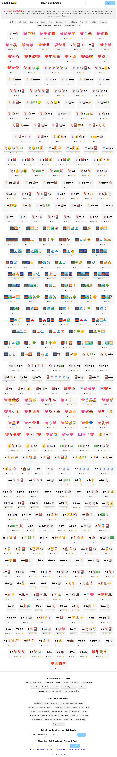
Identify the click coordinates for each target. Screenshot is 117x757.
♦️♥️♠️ (72, 652)
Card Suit (93, 22)
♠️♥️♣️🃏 (34, 503)
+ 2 (79, 25)
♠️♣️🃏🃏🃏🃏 (104, 469)
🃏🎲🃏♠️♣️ (79, 91)
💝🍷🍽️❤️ (33, 434)
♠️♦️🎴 (38, 514)
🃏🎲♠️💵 (103, 102)
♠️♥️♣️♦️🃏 (49, 503)
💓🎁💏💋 (12, 400)
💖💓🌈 (107, 400)
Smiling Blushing (43, 711)
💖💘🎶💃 (12, 411)
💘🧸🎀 (103, 423)
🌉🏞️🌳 (103, 285)
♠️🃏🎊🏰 (29, 457)
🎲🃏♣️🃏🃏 (35, 365)
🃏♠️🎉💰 (73, 148)
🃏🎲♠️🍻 (85, 102)
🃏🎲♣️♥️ (104, 114)
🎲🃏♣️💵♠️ (56, 365)
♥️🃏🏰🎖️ (87, 583)
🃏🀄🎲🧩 (31, 68)
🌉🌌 (83, 251)
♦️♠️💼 (70, 640)
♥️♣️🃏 (75, 606)
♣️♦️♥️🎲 (56, 583)
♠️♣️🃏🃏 (64, 469)
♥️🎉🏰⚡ (105, 583)
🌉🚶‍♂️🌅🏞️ (85, 343)
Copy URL (75, 746)
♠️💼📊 (26, 469)
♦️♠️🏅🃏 (44, 640)
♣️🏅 (8, 549)
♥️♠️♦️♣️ (63, 606)
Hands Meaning (80, 719)
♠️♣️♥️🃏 (104, 480)
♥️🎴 (92, 45)
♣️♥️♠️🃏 (20, 572)
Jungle (33, 711)
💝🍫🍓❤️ (13, 434)
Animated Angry (57, 711)
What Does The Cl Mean (53, 719)
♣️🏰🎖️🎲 (70, 549)
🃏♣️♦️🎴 (53, 217)
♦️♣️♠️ (49, 652)
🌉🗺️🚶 (65, 308)
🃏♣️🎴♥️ (76, 205)
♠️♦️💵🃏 (103, 514)
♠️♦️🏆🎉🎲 (70, 514)
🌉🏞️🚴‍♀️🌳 (69, 297)
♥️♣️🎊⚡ (90, 606)
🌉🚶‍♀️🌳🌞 (48, 343)
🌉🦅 (57, 354)
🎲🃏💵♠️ (88, 354)
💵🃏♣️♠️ (83, 446)
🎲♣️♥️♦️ (37, 377)
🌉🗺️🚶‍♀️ (101, 308)
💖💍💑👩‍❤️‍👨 (89, 400)
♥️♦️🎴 (60, 617)
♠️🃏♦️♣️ (107, 457)
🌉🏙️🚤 (50, 285)
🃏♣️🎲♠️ (60, 205)
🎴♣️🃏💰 (24, 388)
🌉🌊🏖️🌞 (83, 239)
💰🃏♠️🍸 (105, 434)
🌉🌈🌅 (101, 228)
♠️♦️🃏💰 (107, 503)
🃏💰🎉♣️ (59, 136)
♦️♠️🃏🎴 (106, 629)
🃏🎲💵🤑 (33, 102)
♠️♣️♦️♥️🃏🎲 (63, 491)
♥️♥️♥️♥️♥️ (11, 617)
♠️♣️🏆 (91, 480)
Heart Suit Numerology (72, 691)
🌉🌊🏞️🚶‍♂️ (34, 251)
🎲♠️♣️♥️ (89, 365)
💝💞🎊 (51, 434)
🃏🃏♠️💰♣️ (102, 68)
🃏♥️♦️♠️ (79, 217)
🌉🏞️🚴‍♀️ (50, 297)
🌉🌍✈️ (44, 262)
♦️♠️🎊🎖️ (29, 640)
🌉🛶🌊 (43, 354)
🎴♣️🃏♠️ (41, 388)
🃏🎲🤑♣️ (53, 102)
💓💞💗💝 (67, 33)
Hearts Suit (103, 22)
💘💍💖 (50, 423)
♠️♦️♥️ (61, 526)
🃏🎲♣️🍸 (64, 114)
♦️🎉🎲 (46, 629)
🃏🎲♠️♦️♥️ (45, 114)
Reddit (71, 749)
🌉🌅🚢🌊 (71, 228)
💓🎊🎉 (29, 33)
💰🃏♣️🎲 (14, 446)
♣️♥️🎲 (108, 560)
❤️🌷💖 (106, 45)
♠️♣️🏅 (78, 480)
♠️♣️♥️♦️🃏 (34, 491)
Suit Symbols (60, 22)
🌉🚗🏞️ (65, 320)
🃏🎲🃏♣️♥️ (100, 91)
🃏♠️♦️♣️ (60, 194)
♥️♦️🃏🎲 (26, 617)
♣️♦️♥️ (44, 583)
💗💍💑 (86, 33)
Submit (81, 735)
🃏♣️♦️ (23, 217)
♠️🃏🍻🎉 (11, 457)
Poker (51, 22)
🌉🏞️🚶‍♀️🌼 (89, 297)
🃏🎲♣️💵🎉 (84, 114)
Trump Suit (83, 22)
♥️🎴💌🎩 (40, 594)
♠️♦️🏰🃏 (87, 514)
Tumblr (76, 749)
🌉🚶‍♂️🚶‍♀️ (10, 354)
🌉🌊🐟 (52, 251)
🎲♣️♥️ (24, 377)
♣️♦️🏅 (21, 583)
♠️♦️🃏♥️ (26, 514)
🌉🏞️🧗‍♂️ (16, 308)
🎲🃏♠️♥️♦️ (15, 365)
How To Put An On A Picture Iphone (78, 707)
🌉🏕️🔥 (105, 262)
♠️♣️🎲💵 (64, 480)
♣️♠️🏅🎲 (107, 549)
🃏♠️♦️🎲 (10, 194)
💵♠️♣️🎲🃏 (101, 446)
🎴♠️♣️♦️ (109, 377)
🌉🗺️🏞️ (48, 308)
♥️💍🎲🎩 (73, 594)
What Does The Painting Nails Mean (39, 707)
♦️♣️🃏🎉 (35, 652)
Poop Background (58, 724)
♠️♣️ (38, 468)
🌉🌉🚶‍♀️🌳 (46, 239)
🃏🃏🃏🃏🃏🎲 (55, 68)
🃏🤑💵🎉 (36, 148)
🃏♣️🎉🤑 (10, 205)
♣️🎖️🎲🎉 (77, 537)
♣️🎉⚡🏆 (59, 537)
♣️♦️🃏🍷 (46, 572)
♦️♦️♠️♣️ (83, 652)
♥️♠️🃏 (11, 606)
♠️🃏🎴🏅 (61, 457)
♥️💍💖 (89, 594)
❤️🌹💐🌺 (52, 56)
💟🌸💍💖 (86, 434)
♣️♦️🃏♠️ (109, 572)
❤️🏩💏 (87, 56)
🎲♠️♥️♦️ (103, 365)
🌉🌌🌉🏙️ (99, 251)
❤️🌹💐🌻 (99, 652)
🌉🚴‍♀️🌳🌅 (97, 331)
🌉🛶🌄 (26, 354)
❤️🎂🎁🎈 (58, 663)
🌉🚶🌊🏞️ (12, 343)
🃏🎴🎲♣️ (58, 125)
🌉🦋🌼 (71, 354)
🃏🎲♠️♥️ (29, 114)
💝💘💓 (27, 45)
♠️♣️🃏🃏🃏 (82, 469)
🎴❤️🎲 (69, 388)
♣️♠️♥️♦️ (51, 560)
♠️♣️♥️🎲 (7, 491)
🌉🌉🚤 (28, 239)
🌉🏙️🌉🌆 (101, 274)
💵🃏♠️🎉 (66, 446)
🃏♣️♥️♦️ (10, 217)
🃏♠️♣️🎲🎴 (12, 182)
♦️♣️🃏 (109, 640)
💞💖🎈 (60, 45)
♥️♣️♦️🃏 (105, 606)
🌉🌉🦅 (65, 239)
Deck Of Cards (72, 22)
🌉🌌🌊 (11, 262)
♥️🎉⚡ (10, 594)
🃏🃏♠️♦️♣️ (67, 79)
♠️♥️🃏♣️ (8, 503)
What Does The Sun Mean (79, 715)
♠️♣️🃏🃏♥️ (35, 480)
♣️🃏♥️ (44, 537)
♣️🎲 (92, 537)
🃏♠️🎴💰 (45, 159)
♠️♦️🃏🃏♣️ (91, 503)
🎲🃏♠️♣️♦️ (106, 354)
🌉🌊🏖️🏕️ (103, 239)
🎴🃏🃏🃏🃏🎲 (58, 377)
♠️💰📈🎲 (10, 469)
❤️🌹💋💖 (32, 56)
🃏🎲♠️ (69, 102)
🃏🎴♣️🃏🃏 (23, 136)
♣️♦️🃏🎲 (62, 572)
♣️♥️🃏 (80, 560)
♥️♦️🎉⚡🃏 (44, 617)
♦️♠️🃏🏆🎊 (11, 640)
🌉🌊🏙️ (16, 251)
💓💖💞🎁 (47, 33)
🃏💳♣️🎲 (96, 136)
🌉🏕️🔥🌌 (16, 274)
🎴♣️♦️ (55, 388)
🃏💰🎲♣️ (78, 136)
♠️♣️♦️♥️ (47, 491)
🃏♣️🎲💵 (43, 205)
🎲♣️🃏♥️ (9, 377)
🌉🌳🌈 (77, 262)
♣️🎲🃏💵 (107, 537)
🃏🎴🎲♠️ (40, 125)
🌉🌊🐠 (69, 251)
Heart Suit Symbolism (44, 26)
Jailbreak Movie (37, 719)
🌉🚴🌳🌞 (77, 331)
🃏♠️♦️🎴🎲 (44, 194)
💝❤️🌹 (44, 45)
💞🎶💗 (68, 434)
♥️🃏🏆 (70, 583)
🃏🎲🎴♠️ (14, 102)
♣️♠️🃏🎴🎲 (89, 549)
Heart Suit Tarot (69, 26)
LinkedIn (57, 749)
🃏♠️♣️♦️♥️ (67, 182)
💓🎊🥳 (30, 400)
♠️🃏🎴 (45, 457)
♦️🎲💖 (60, 629)
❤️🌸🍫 (14, 56)
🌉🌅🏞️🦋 (50, 228)
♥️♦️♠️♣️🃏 (104, 617)
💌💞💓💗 (88, 388)
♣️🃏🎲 (86, 526)
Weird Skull (37, 703)
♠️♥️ (79, 491)
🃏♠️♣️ (71, 171)
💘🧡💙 (87, 423)
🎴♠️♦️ (8, 388)
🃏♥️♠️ (67, 217)
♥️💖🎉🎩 (105, 594)
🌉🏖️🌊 (34, 274)
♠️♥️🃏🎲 (92, 491)
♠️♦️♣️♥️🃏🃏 (46, 526)
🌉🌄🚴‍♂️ (16, 228)
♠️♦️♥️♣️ (72, 526)
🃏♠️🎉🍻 (55, 148)
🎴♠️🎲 (79, 377)
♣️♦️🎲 (9, 583)
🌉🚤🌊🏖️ (56, 331)
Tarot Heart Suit (56, 691)
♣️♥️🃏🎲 (94, 560)
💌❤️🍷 (106, 388)
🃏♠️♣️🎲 (101, 171)
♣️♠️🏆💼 (11, 560)
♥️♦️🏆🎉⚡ (75, 617)
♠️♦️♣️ (30, 526)
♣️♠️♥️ (40, 560)
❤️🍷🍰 (71, 56)
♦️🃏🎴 (32, 629)
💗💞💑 (87, 411)
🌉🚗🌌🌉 (46, 320)
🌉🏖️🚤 (50, 274)
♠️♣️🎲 (50, 480)
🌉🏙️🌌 (14, 285)
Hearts (43, 22)
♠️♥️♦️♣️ (76, 503)
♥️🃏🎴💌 (77, 45)
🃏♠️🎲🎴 (91, 148)
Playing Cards (22, 22)
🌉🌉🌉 (12, 239)
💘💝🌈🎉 (69, 423)
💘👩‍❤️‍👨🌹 (14, 423)
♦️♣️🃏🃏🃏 (17, 652)
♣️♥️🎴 (7, 572)
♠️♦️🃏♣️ (12, 514)
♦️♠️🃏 (73, 629)
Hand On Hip (76, 711)
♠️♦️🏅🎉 (52, 514)
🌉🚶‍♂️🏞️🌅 (105, 343)
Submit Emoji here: (38, 735)
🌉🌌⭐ (28, 262)
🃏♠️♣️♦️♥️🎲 (104, 182)
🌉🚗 (30, 320)
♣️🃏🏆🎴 (10, 537)
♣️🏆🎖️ (53, 549)
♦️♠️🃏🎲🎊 (88, 629)
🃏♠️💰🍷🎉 (101, 159)
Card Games (34, 22)
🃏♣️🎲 (26, 205)
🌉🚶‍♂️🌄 (67, 343)
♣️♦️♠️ (32, 583)
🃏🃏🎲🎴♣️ (81, 68)
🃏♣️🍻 (88, 194)
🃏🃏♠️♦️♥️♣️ (85, 79)
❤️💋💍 (103, 56)
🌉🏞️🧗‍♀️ (107, 297)
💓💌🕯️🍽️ (69, 400)
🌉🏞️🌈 (87, 285)
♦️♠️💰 (58, 640)
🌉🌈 (87, 228)
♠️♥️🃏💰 (108, 491)
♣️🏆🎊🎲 (37, 549)
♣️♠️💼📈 (27, 560)
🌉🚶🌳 (30, 343)
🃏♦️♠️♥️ (107, 217)
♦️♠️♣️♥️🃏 (95, 640)
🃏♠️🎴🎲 (27, 159)
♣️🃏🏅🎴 (102, 526)
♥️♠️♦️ (38, 606)
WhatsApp (84, 749)
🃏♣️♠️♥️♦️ (92, 205)
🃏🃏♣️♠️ (104, 79)
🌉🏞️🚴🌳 (32, 297)
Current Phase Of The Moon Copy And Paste (43, 715)
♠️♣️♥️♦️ (20, 491)
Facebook (49, 749)
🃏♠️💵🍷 (38, 171)
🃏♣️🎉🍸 (105, 194)
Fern (66, 711)
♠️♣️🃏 (50, 469)
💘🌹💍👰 (105, 411)
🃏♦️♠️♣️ (93, 217)
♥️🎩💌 (24, 594)
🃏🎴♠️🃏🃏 (96, 125)
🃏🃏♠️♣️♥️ (14, 79)
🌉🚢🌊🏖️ (20, 331)
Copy (12, 38)
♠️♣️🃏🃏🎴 (16, 480)
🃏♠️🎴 (11, 159)
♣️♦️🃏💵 (94, 572)
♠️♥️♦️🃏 (63, 503)
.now (8, 3)
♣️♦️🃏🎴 (78, 572)
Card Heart (57, 26)
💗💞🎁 (102, 33)
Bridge (12, 22)
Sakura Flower (58, 707)
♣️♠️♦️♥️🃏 (65, 560)
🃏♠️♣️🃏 (85, 171)
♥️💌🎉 (56, 594)
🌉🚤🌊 (38, 331)
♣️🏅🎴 (20, 549)
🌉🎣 (91, 262)
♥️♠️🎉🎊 (25, 606)
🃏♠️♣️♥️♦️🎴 (50, 182)
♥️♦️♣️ (8, 629)
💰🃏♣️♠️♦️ (48, 446)
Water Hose (64, 715)
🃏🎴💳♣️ (77, 125)
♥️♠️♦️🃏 (50, 606)
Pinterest (64, 749)
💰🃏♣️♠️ (32, 446)
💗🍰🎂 (71, 411)
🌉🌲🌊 (60, 262)
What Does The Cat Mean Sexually (72, 703)
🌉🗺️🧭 (16, 320)
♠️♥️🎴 (21, 503)
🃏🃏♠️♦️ (50, 79)
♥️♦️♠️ (91, 617)
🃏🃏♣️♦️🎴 (17, 91)
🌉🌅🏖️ (32, 228)
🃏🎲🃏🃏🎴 (39, 91)
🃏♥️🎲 (14, 33)
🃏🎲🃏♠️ (60, 91)
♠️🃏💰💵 (79, 457)
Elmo (84, 711)
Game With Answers (51, 703)
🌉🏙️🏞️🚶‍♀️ (32, 285)
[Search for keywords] (94, 3)
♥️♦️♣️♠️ (19, 629)
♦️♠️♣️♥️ (81, 640)
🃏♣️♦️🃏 (37, 217)
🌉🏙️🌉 (83, 274)
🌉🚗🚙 (81, 320)
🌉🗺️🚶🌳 (83, 308)
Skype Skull (68, 719)
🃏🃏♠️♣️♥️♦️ (33, 79)
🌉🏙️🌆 (67, 274)
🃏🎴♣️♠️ (42, 136)
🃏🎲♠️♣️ (13, 114)
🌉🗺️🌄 (32, 308)
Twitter (42, 749)
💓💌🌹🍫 (48, 400)
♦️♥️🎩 (60, 652)
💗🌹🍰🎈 (32, 411)
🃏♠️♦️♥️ (74, 194)
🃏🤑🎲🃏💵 (13, 148)
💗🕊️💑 (11, 45)
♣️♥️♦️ (32, 571)
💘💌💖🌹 (32, 423)
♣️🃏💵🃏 (28, 537)
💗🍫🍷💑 (52, 411)
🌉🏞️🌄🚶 (69, 285)
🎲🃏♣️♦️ (74, 365)
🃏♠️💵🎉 (56, 171)
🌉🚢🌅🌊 (99, 320)
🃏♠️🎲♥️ (107, 148)
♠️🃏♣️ (94, 457)
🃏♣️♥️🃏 (108, 205)
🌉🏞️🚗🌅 (12, 297)
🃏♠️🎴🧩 (63, 159)
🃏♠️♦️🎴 (26, 194)
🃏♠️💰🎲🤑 (18, 171)
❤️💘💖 (13, 68)
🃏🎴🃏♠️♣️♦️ (20, 125)
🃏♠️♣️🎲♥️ (31, 182)
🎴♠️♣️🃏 (94, 377)
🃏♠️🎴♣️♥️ (81, 159)
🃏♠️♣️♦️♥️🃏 (85, 182)
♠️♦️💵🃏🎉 (15, 526)
